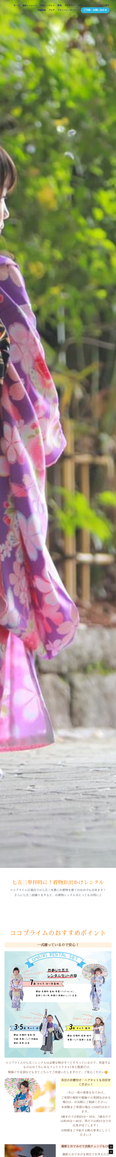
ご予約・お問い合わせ (95, 10)
